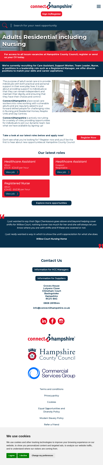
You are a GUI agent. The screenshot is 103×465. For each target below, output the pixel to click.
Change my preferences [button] (42, 455)
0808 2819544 (51, 303)
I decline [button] (23, 455)
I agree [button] (12, 455)
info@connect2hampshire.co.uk (51, 308)
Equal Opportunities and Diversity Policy (51, 410)
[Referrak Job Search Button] (5, 25)
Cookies (51, 402)
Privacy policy (51, 395)
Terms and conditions (51, 389)
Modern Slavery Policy (52, 418)
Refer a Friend (51, 424)
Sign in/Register (51, 14)
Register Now (88, 137)
